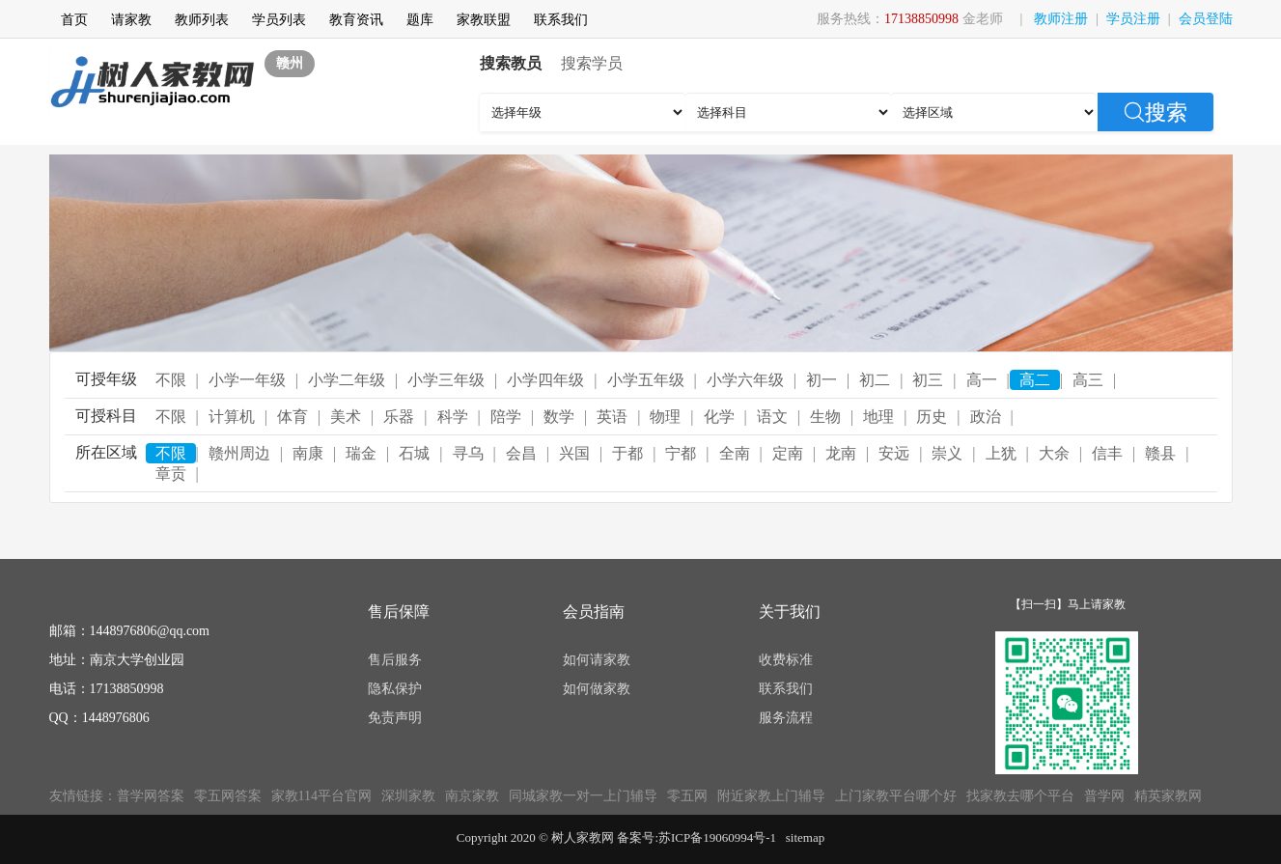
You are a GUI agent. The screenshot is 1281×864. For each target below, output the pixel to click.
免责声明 (395, 718)
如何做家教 (596, 689)
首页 (74, 20)
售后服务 (395, 660)
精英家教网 (1168, 796)
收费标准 (786, 660)
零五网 (687, 796)
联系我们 (561, 20)
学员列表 (279, 20)
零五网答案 (228, 796)
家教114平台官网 (321, 796)
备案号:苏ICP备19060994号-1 (696, 837)
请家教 (131, 20)
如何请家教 (596, 660)
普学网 (1104, 796)
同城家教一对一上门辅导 (583, 796)
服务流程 (786, 718)
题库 (419, 20)
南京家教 (472, 796)
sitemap (805, 837)
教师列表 (202, 20)
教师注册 (1061, 19)
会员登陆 (1206, 19)
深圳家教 (408, 796)
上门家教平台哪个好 (896, 796)
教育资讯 (356, 20)
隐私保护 (395, 689)
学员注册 (1133, 19)
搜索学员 (592, 63)
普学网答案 (150, 796)
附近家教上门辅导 (771, 796)
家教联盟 (484, 20)
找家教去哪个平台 (1020, 796)
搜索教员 (511, 63)
